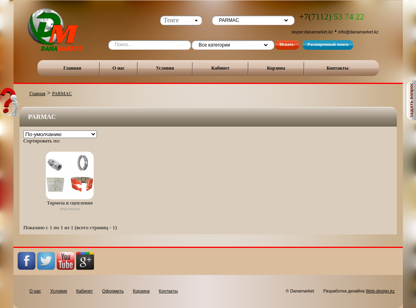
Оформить (113, 291)
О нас (118, 68)
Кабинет (220, 68)
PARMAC (62, 93)
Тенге (171, 20)
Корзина (276, 68)
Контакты (337, 68)
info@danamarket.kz (358, 31)
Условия (165, 68)
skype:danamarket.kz (312, 31)
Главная (72, 68)
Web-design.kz (380, 291)
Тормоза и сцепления (70, 203)
